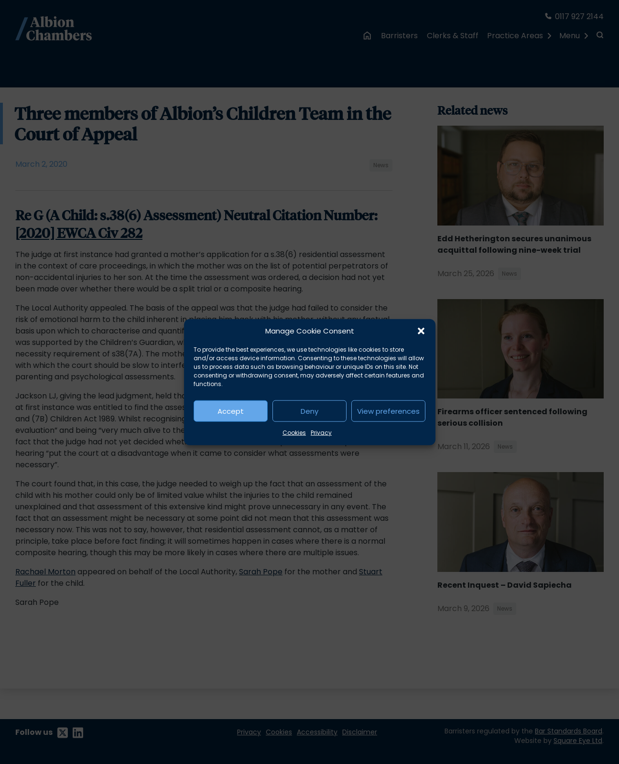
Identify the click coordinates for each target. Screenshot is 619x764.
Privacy (321, 433)
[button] (421, 331)
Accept (230, 411)
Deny (309, 411)
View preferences (388, 411)
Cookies (294, 433)
